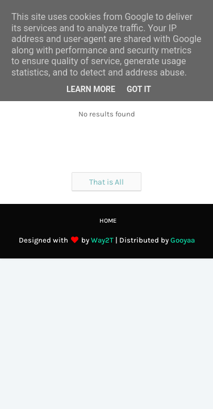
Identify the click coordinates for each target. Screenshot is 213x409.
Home (107, 220)
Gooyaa (182, 240)
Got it (139, 89)
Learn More (90, 89)
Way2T (102, 240)
